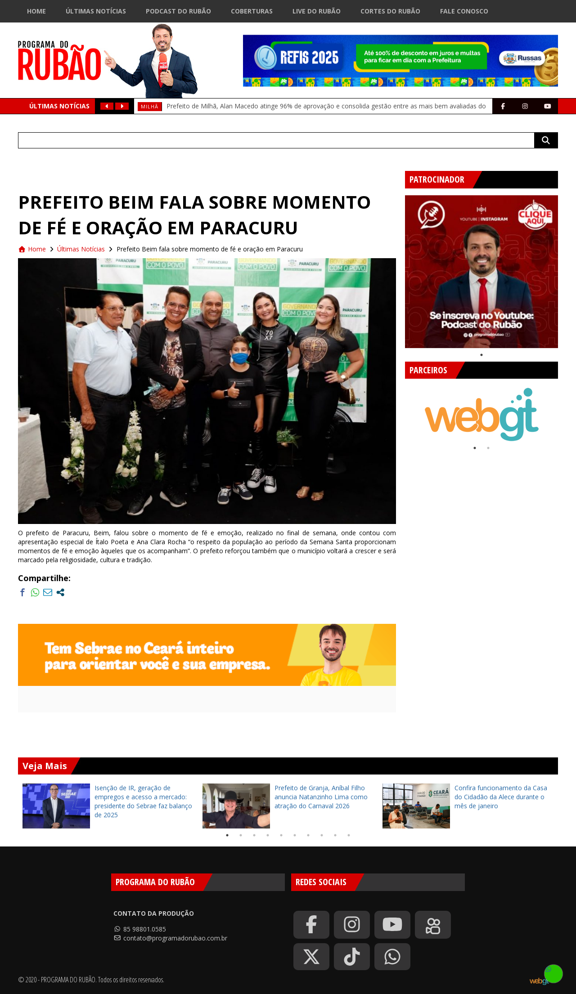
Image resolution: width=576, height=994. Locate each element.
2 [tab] (488, 447)
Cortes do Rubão (390, 11)
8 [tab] (321, 835)
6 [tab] (294, 835)
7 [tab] (308, 835)
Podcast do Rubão (178, 11)
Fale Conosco (464, 11)
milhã (149, 106)
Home (36, 11)
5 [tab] (281, 835)
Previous (407, 410)
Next (555, 410)
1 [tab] (481, 354)
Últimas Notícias (96, 11)
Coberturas (252, 11)
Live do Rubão (316, 11)
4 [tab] (267, 835)
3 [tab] (254, 835)
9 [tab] (335, 835)
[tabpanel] (481, 271)
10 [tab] (348, 835)
